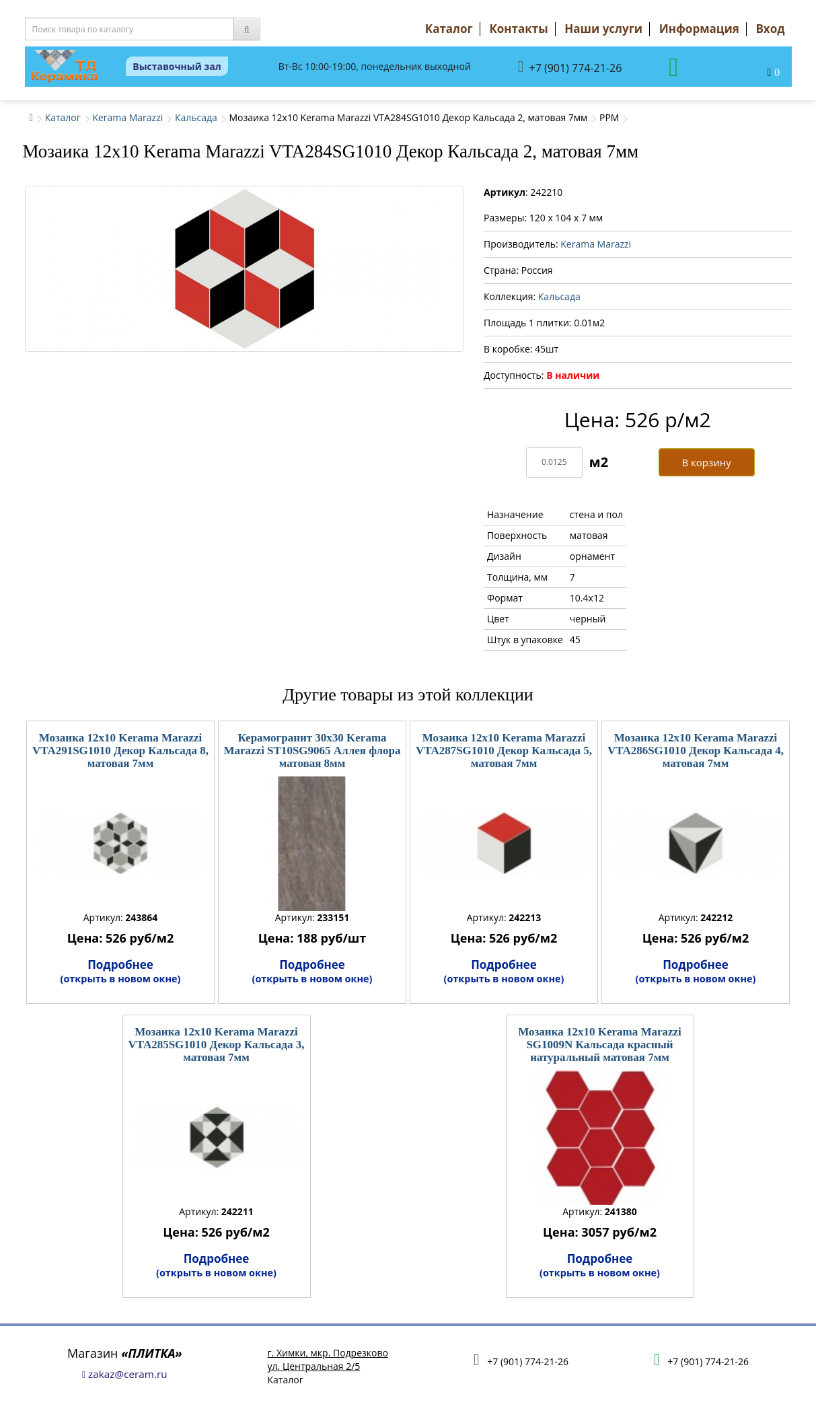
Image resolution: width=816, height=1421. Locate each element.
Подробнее (121, 971)
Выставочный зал (177, 66)
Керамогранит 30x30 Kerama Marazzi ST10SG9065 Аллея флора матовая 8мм (311, 750)
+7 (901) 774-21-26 (570, 67)
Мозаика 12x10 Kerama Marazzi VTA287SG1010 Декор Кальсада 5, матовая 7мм (504, 750)
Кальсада (196, 117)
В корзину (706, 462)
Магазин (124, 1353)
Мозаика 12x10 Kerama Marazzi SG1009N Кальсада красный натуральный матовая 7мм (599, 1044)
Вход (769, 28)
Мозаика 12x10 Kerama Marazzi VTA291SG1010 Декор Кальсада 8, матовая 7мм (120, 750)
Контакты (518, 28)
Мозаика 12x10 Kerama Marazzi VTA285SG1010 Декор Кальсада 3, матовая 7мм (216, 1044)
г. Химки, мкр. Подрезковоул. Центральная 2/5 (328, 1359)
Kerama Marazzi (127, 117)
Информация (699, 28)
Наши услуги (603, 28)
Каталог (449, 28)
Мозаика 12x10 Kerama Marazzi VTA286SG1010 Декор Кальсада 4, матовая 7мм (695, 750)
